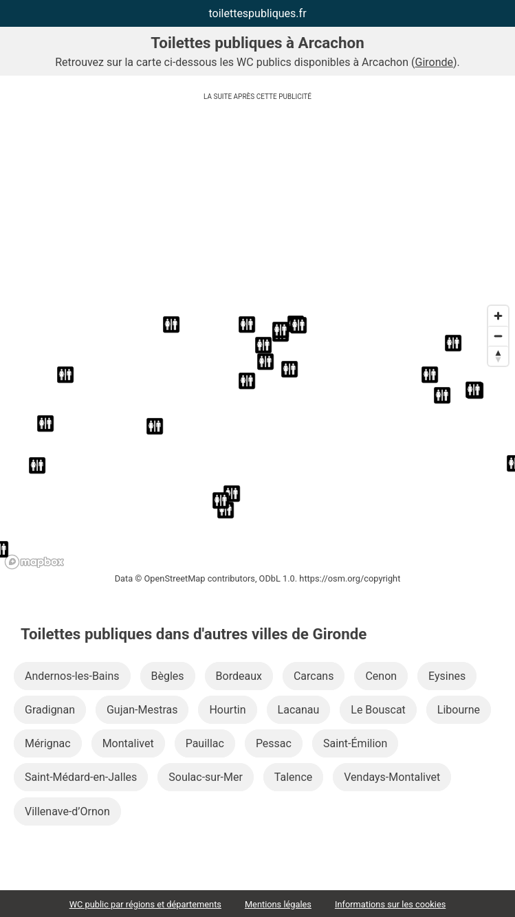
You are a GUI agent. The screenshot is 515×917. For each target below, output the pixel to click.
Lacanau (299, 709)
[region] (257, 436)
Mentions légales (278, 904)
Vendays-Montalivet (392, 777)
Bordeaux (239, 676)
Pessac (274, 743)
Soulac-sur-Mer (205, 777)
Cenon (381, 676)
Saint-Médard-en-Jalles (81, 777)
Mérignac (48, 743)
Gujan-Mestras (142, 709)
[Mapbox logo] (34, 562)
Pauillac (205, 743)
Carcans (314, 676)
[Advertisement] (257, 203)
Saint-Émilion (355, 743)
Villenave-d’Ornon (67, 811)
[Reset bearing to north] (498, 356)
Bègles (167, 676)
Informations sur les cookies (390, 904)
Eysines (446, 676)
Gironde (434, 62)
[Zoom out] (498, 336)
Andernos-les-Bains (72, 676)
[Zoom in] (498, 316)
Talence (293, 777)
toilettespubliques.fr (257, 13)
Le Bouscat (378, 709)
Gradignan (50, 709)
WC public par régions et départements (145, 904)
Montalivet (128, 743)
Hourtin (227, 709)
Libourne (458, 709)
